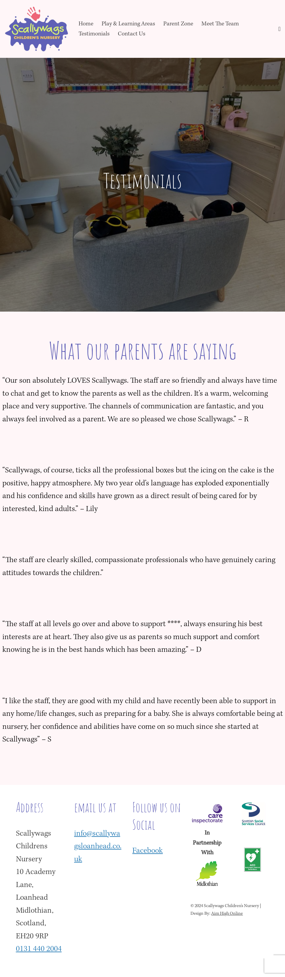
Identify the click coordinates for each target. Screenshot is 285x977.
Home (86, 24)
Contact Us (131, 34)
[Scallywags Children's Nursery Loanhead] (36, 29)
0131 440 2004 (39, 949)
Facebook (147, 851)
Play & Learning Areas (128, 24)
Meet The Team (220, 24)
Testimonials (94, 34)
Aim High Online (227, 913)
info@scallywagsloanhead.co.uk (97, 847)
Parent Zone (178, 24)
